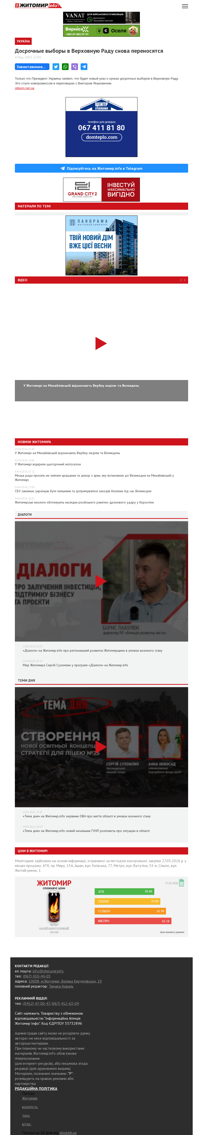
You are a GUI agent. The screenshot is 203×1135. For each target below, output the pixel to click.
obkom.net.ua (24, 88)
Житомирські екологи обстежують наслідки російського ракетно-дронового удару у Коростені (84, 502)
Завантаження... (31, 66)
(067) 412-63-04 (65, 1003)
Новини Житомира (34, 442)
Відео (22, 280)
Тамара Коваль (61, 986)
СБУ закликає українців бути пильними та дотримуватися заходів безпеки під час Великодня (83, 491)
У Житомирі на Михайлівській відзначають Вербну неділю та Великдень (67, 453)
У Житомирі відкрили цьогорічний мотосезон (48, 464)
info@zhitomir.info (48, 971)
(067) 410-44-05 (37, 976)
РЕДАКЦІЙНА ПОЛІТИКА (36, 1088)
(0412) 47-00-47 (36, 1003)
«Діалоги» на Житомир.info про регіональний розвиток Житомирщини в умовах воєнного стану (92, 650)
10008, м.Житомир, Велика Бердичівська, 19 (65, 981)
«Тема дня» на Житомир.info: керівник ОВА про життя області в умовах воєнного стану (87, 816)
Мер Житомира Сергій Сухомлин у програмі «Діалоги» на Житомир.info (75, 665)
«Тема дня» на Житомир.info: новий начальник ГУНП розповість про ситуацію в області (86, 831)
